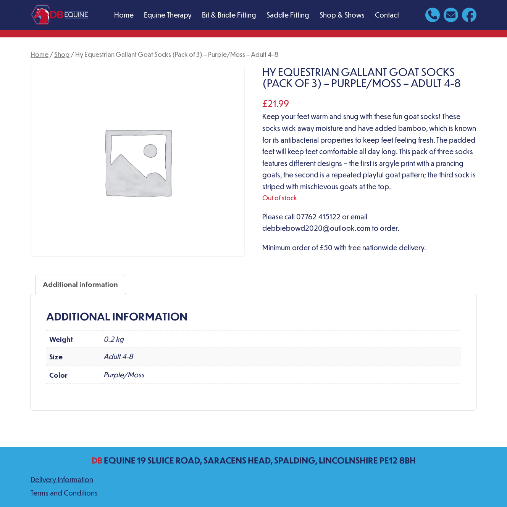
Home (124, 14)
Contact (387, 14)
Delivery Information (62, 479)
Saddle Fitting (287, 14)
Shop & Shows (342, 14)
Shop (61, 54)
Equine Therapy (168, 14)
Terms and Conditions (64, 492)
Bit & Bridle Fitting (229, 14)
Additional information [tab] (80, 284)
